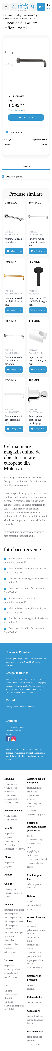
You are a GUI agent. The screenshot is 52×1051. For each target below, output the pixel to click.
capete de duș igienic (36, 814)
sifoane (30, 836)
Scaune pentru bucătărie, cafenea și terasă (13, 892)
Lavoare (8, 960)
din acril (8, 991)
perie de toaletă (34, 956)
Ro (48, 8)
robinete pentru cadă (13, 914)
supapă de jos (33, 851)
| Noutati (22, 707)
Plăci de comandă (13, 810)
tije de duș (31, 810)
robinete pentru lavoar (14, 910)
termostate (9, 936)
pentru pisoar (10, 795)
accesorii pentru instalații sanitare (12, 800)
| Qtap (30, 679)
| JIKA (16, 679)
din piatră (8, 1002)
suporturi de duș (30, 15)
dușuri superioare (35, 788)
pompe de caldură (35, 1016)
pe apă (30, 985)
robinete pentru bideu (13, 921)
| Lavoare (32, 659)
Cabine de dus (34, 997)
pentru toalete (10, 816)
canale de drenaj (34, 843)
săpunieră (31, 926)
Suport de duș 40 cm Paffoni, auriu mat (13, 301)
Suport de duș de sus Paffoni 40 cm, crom (13, 360)
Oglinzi (31, 896)
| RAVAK (29, 693)
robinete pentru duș (13, 917)
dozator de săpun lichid (34, 939)
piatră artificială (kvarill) (11, 996)
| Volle (13, 689)
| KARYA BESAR (25, 683)
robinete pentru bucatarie (11, 927)
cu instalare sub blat (13, 973)
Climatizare (33, 1010)
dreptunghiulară (34, 905)
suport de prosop (34, 952)
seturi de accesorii (35, 967)
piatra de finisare (34, 1037)
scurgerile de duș (34, 839)
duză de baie (32, 855)
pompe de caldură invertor (35, 1021)
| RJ (38, 683)
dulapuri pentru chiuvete (34, 886)
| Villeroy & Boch (23, 689)
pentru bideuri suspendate (10, 789)
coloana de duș (11, 944)
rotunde (30, 901)
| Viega (33, 689)
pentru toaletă (10, 784)
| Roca (23, 693)
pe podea (8, 837)
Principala (7, 15)
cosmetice (31, 909)
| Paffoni (41, 679)
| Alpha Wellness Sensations (33, 686)
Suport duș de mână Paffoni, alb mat (37, 360)
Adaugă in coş (26, 117)
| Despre (15, 707)
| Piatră (15, 683)
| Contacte (30, 707)
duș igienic (9, 948)
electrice (31, 989)
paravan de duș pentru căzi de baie (14, 1007)
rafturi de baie (33, 945)
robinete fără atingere (13, 932)
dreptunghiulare (34, 1002)
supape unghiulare (35, 863)
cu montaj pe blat (12, 969)
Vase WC (9, 659)
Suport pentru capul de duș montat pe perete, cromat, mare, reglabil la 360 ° (37, 420)
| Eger (42, 683)
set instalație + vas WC (14, 849)
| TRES (39, 689)
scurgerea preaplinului (37, 859)
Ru (48, 5)
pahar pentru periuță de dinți (36, 932)
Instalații (9, 778)
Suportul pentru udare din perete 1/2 (37, 242)
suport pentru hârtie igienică (36, 962)
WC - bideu (9, 845)
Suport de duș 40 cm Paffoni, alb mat (13, 420)
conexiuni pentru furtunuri (34, 805)
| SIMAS (17, 693)
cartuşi (30, 867)
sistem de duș (10, 940)
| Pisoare (16, 659)
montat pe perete (11, 841)
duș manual (32, 792)
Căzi (6, 985)
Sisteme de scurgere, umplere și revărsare (36, 826)
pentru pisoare (10, 820)
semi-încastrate (11, 977)
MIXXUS (10, 679)
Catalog (17, 15)
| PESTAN (23, 679)
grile (29, 847)
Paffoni (44, 144)
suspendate (9, 833)
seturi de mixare (11, 952)
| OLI (34, 683)
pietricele (31, 1040)
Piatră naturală (35, 1031)
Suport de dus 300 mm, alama (14, 240)
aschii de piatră (34, 1044)
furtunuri (31, 799)
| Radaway (18, 686)
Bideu (7, 857)
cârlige (30, 948)
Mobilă (8, 884)
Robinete (9, 904)
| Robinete (24, 659)
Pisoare (8, 874)
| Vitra (35, 679)
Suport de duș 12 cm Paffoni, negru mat (38, 301)
